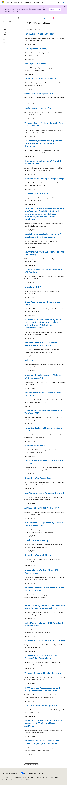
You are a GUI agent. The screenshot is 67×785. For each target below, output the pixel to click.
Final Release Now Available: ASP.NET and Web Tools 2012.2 (43, 411)
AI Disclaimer (5, 777)
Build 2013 (29, 360)
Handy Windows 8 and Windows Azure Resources (42, 394)
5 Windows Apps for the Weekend (40, 78)
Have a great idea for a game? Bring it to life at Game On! (43, 162)
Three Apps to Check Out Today (39, 33)
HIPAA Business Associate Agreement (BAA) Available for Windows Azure (42, 689)
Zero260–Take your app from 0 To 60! (41, 507)
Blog (24, 777)
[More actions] (63, 18)
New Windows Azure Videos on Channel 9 (44, 492)
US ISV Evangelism (42, 18)
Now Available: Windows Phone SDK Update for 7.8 (41, 571)
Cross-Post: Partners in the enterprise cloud (42, 303)
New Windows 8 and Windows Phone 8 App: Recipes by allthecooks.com (42, 235)
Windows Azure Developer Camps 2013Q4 (44, 178)
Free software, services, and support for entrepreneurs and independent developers (43, 143)
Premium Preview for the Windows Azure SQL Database (43, 270)
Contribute (31, 777)
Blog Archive (32, 18)
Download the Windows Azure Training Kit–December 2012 (42, 376)
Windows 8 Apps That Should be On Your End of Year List (43, 124)
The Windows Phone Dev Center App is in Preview (44, 461)
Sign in (63, 2)
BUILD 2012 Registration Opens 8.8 (40, 705)
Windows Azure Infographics (37, 193)
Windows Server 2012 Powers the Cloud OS (44, 640)
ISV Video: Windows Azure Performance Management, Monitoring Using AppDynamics (43, 723)
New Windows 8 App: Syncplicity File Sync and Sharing (44, 253)
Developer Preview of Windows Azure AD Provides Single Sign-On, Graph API (43, 742)
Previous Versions (16, 777)
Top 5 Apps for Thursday (35, 48)
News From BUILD (32, 287)
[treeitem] (11, 25)
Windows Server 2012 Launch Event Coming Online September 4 (41, 656)
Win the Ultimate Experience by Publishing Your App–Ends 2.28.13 (44, 524)
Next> (26, 758)
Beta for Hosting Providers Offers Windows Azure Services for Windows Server (44, 606)
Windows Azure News (34, 445)
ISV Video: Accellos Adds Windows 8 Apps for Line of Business (44, 589)
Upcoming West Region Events (38, 478)
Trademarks (14, 780)
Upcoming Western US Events (38, 555)
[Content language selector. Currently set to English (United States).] (10, 773)
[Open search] (59, 2)
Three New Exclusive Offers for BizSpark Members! (43, 429)
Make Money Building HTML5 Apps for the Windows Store (44, 624)
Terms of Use (5, 780)
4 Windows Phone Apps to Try (38, 93)
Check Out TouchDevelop (36, 540)
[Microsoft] (3, 2)
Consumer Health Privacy (50, 777)
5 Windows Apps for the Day (37, 108)
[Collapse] (18, 18)
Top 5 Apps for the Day (35, 63)
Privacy (38, 777)
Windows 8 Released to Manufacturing (42, 673)
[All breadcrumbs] (25, 18)
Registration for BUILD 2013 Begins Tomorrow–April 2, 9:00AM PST (40, 344)
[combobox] (11, 21)
